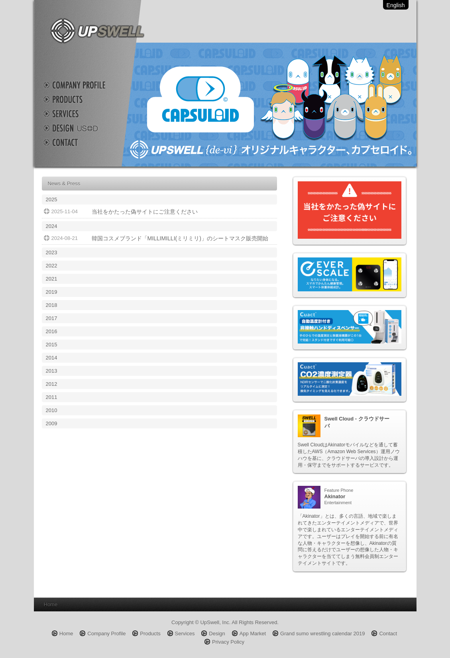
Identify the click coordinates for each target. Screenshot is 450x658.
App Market (253, 633)
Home (66, 633)
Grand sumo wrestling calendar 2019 (322, 633)
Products (82, 99)
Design (82, 128)
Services (82, 113)
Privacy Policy (228, 642)
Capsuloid (269, 105)
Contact (82, 142)
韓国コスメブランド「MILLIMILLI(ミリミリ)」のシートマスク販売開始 (180, 238)
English (396, 5)
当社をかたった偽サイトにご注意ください (145, 211)
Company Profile (82, 85)
